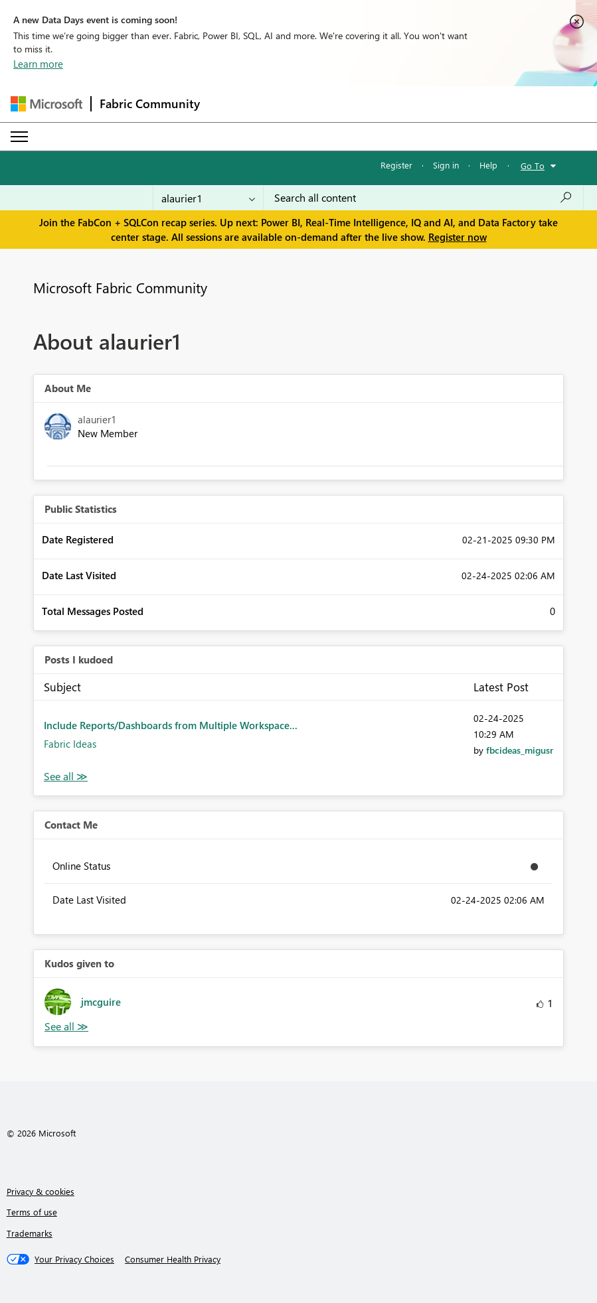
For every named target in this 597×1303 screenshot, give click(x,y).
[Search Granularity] (208, 197)
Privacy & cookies (40, 1191)
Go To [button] (533, 165)
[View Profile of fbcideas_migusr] (519, 750)
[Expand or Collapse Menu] (19, 137)
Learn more (38, 63)
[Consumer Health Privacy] (172, 1259)
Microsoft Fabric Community (120, 287)
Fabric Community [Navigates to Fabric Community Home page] (150, 103)
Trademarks (29, 1233)
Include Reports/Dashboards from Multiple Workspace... (171, 725)
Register (396, 165)
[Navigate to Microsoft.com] (46, 103)
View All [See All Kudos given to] (66, 1026)
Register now (457, 236)
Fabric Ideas (70, 743)
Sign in (446, 165)
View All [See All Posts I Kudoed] (66, 776)
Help (488, 165)
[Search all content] (423, 197)
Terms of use (32, 1211)
